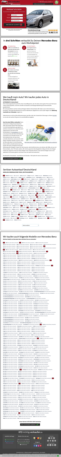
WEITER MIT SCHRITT (14, 25)
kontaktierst (15, 110)
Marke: (8, 15)
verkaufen (9, 153)
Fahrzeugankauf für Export (13, 431)
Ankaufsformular (24, 422)
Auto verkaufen (42, 430)
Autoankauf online (35, 430)
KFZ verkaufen (14, 2)
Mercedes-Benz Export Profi (37, 433)
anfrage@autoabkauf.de (16, 4)
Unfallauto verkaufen (28, 430)
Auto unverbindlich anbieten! (12, 136)
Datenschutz (23, 445)
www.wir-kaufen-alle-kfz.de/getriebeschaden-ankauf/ (40, 431)
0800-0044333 (27, 417)
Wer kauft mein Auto (20, 430)
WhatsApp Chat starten (10, 417)
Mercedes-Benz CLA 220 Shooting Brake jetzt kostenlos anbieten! (41, 120)
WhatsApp (15, 57)
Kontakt (55, 93)
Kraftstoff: (8, 20)
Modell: (8, 17)
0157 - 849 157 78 (10, 3)
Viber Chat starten (10, 420)
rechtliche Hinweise (29, 445)
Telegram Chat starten (10, 419)
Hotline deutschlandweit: (43, 4)
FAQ (39, 445)
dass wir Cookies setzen (52, 455)
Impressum (36, 445)
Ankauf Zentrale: (21, 417)
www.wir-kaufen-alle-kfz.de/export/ (24, 431)
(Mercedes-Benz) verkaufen (12, 220)
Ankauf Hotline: (21, 419)
